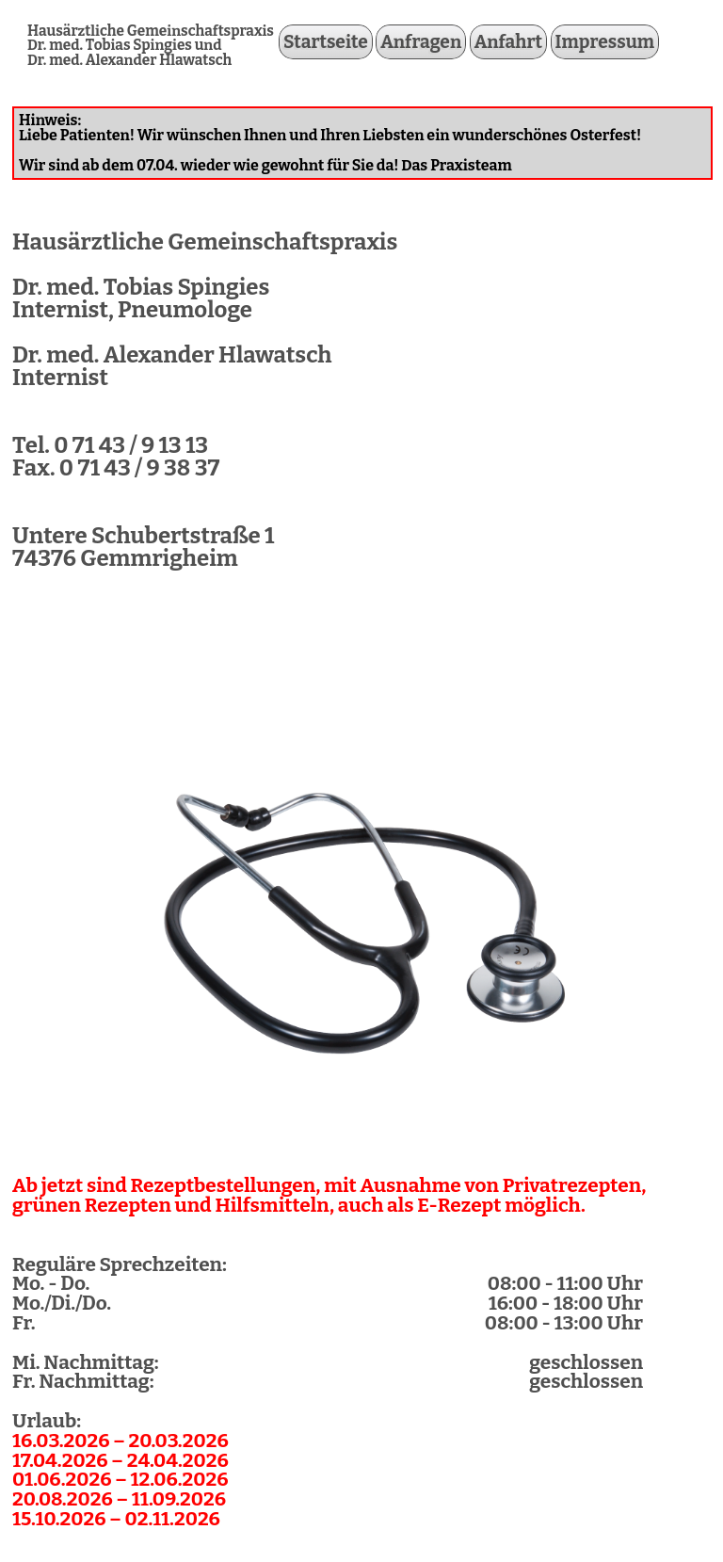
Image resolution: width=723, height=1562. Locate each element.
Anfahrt (508, 42)
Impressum (605, 42)
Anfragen (420, 42)
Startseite (325, 42)
